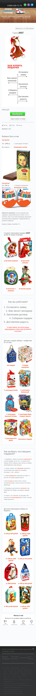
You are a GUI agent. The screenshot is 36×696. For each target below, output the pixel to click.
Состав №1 (5, 140)
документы (13, 475)
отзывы (10, 481)
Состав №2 (5, 183)
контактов (24, 488)
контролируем (15, 497)
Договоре (21, 468)
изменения (27, 459)
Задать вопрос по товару (18, 119)
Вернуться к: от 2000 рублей (25, 28)
